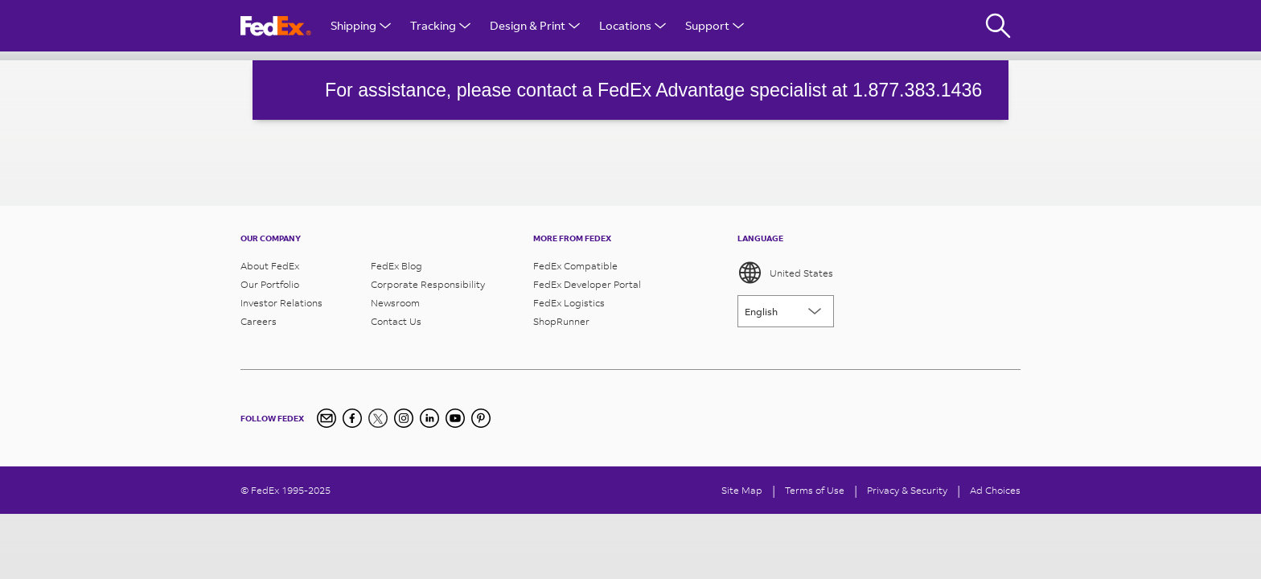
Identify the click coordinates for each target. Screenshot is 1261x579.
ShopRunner (561, 321)
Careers (258, 321)
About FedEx (269, 266)
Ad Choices (995, 490)
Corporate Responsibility (428, 284)
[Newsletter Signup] (326, 418)
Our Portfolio (269, 284)
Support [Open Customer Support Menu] (714, 25)
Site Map (741, 490)
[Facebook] (352, 418)
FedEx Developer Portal (587, 284)
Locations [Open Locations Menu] (632, 25)
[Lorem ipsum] (785, 311)
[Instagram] (403, 418)
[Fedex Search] (998, 25)
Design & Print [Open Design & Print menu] (535, 25)
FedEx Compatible (575, 266)
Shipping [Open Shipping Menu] (361, 25)
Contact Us (396, 321)
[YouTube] (455, 418)
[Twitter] (378, 418)
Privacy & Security (907, 490)
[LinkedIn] (429, 418)
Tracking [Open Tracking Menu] (440, 25)
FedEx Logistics (569, 303)
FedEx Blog (396, 266)
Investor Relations (281, 303)
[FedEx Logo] (275, 26)
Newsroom (395, 303)
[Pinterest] (481, 418)
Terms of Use (814, 490)
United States (785, 272)
